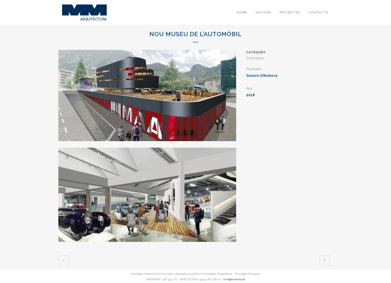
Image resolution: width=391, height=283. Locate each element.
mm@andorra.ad (234, 279)
